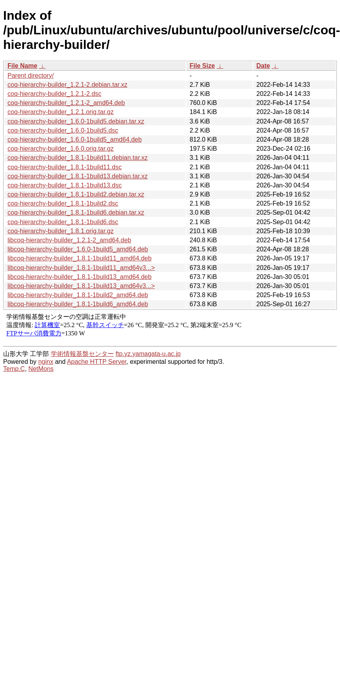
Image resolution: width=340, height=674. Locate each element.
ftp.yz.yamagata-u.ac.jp (147, 353)
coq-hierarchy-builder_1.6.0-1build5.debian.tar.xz (75, 121)
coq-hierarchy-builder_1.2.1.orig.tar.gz (60, 112)
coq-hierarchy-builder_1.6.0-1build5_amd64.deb (74, 139)
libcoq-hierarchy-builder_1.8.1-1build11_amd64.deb (79, 258)
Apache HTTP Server (96, 361)
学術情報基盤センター (82, 353)
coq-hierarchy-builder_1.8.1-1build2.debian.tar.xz (75, 194)
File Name (22, 65)
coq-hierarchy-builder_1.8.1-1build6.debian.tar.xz (75, 212)
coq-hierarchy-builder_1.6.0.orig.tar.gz (60, 148)
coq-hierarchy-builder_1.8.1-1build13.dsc (64, 185)
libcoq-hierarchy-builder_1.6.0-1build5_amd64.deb (77, 249)
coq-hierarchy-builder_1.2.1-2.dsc (54, 93)
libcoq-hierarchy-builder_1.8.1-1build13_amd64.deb (79, 276)
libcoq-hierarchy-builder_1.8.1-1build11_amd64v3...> (81, 267)
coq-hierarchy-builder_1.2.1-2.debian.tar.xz (67, 84)
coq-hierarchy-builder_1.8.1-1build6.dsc (62, 222)
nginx (45, 361)
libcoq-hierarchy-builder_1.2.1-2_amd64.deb (69, 240)
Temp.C (14, 368)
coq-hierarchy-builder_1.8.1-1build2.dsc (62, 203)
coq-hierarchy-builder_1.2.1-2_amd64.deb (66, 102)
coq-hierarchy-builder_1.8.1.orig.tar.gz (60, 231)
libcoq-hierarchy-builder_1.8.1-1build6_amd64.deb (77, 304)
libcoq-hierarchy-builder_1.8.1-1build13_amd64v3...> (81, 286)
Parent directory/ (30, 75)
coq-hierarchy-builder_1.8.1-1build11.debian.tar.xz (77, 157)
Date (263, 65)
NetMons (41, 368)
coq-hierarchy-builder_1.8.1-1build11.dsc (64, 167)
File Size (202, 65)
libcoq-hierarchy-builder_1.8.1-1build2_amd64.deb (77, 295)
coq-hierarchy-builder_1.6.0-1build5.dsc (62, 130)
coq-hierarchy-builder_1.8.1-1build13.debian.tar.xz (77, 176)
